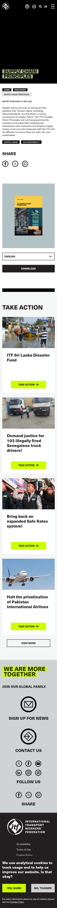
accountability (31, 142)
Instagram (28, 773)
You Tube (38, 764)
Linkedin (19, 773)
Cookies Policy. (17, 902)
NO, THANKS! (43, 888)
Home (7, 90)
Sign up (28, 705)
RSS (38, 773)
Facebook (28, 764)
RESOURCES (20, 90)
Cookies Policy (24, 855)
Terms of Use (23, 849)
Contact (28, 738)
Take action (45, 6)
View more (28, 643)
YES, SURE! (14, 888)
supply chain (11, 142)
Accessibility (23, 844)
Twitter (19, 764)
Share (9, 153)
